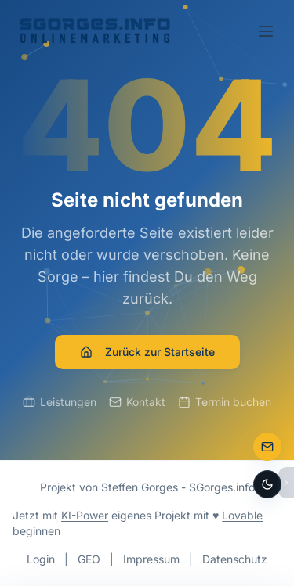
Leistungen (59, 401)
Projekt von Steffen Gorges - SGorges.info (147, 487)
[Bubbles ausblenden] (286, 482)
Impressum (151, 559)
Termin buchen (224, 401)
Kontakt (137, 401)
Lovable (242, 515)
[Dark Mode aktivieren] (267, 484)
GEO (89, 559)
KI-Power (84, 515)
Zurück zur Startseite (147, 351)
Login (41, 559)
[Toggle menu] (265, 31)
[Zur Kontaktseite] (267, 447)
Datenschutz (234, 559)
